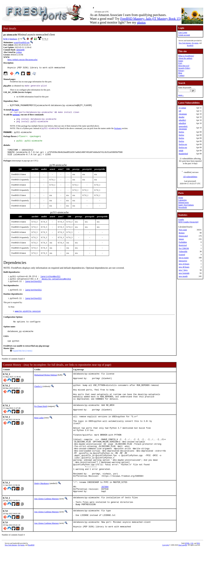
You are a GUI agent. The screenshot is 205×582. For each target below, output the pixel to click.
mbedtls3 (182, 120)
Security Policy (184, 68)
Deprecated (183, 236)
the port (15, 111)
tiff (180, 111)
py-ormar (182, 108)
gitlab (181, 150)
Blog (180, 73)
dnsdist (181, 117)
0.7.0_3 (6, 39)
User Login (182, 32)
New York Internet (185, 43)
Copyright (165, 578)
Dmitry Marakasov (41, 510)
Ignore (181, 239)
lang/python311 (33, 287)
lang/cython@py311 (50, 282)
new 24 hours (184, 264)
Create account (184, 35)
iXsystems (195, 43)
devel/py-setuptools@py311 (56, 285)
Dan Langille (182, 578)
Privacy (181, 70)
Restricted (183, 245)
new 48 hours (184, 267)
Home (180, 197)
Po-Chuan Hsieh (40, 419)
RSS (198, 576)
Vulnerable (183, 251)
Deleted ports (183, 202)
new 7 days (183, 270)
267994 (104, 515)
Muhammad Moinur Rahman (45, 384)
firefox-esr (183, 144)
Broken (181, 233)
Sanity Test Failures (186, 205)
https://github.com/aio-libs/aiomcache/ (22, 60)
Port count (183, 230)
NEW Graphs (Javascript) (188, 222)
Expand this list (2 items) (22, 360)
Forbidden (183, 242)
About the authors (185, 58)
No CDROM (184, 248)
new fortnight (184, 273)
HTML (187, 576)
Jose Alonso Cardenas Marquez (46, 528)
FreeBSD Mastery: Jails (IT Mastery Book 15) (150, 18)
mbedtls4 (182, 123)
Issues (180, 61)
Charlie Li (38, 396)
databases (13, 39)
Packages (118, 131)
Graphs (181, 219)
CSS (191, 576)
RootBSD (190, 45)
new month (183, 276)
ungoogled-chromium (183, 127)
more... (181, 95)
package (16, 116)
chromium (183, 114)
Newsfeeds (182, 207)
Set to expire (184, 258)
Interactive (183, 261)
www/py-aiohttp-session (28, 318)
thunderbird (183, 154)
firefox (181, 132)
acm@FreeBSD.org (21, 42)
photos (141, 22)
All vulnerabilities (190, 177)
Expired (182, 254)
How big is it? (183, 66)
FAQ (180, 63)
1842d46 (20, 50)
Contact (181, 75)
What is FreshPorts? (186, 56)
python (19, 52)
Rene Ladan (39, 432)
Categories (182, 200)
